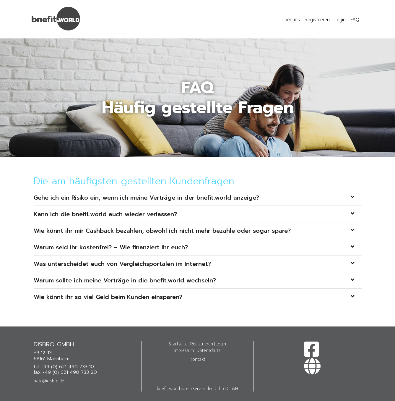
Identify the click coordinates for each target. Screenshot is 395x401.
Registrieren (317, 19)
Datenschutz (208, 350)
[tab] (198, 197)
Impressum (184, 350)
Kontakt (197, 359)
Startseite (178, 343)
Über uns (291, 19)
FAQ (354, 19)
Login (340, 19)
